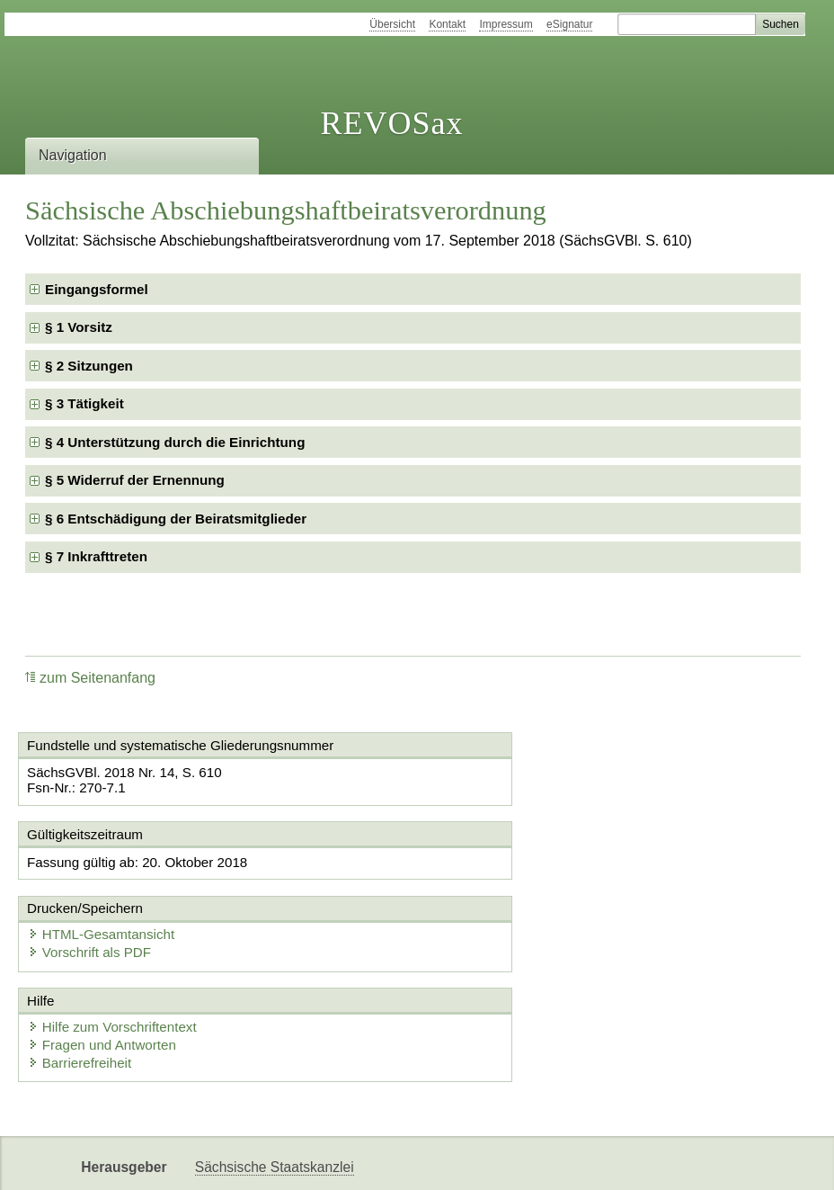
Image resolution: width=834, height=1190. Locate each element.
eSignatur (569, 24)
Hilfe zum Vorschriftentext (117, 955)
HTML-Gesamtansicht (513, 863)
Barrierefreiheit (85, 991)
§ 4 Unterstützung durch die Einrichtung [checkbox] (175, 442)
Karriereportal (321, 1160)
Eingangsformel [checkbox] (96, 289)
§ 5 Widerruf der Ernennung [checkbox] (135, 480)
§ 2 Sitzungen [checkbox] (89, 365)
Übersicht (392, 24)
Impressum (505, 24)
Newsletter (228, 1160)
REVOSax (391, 123)
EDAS (401, 1160)
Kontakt (447, 24)
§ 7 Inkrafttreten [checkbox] (96, 556)
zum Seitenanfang (90, 677)
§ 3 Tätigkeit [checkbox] (84, 403)
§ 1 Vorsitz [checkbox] (78, 327)
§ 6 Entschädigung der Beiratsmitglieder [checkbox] (175, 518)
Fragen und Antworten (108, 973)
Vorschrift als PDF (501, 881)
